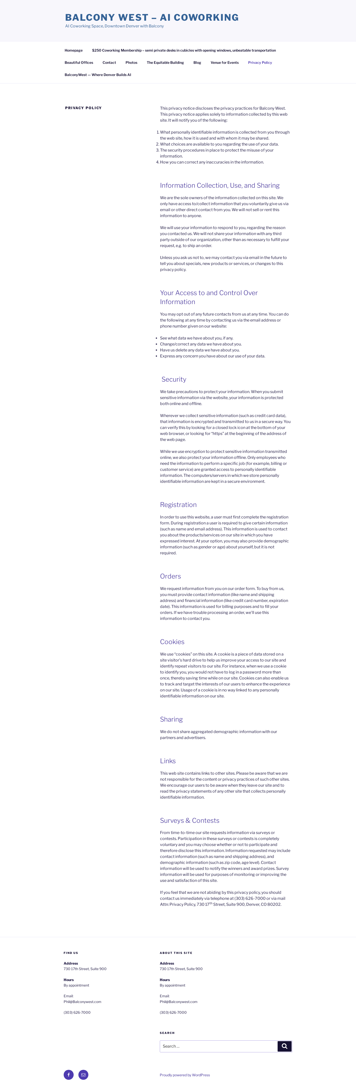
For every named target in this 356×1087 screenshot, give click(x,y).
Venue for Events (225, 62)
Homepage (74, 50)
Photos (131, 62)
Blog (197, 62)
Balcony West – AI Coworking (152, 17)
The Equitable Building (165, 62)
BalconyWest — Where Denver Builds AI (98, 75)
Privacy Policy (260, 62)
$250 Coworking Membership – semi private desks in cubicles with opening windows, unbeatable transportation (184, 50)
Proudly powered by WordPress (185, 1075)
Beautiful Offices (79, 62)
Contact (109, 62)
